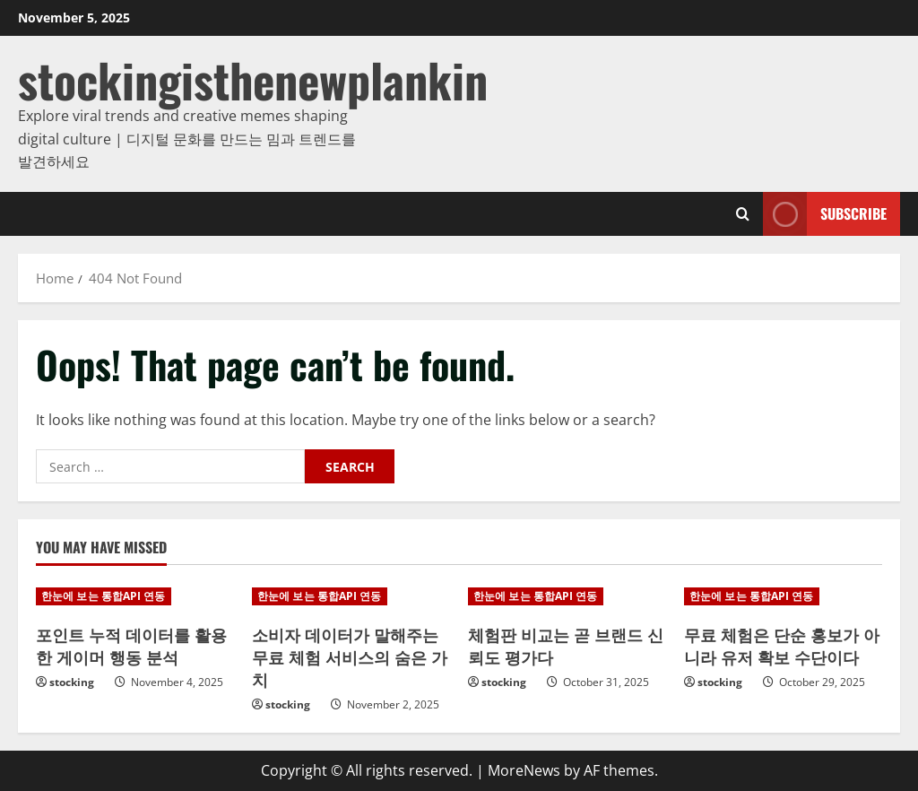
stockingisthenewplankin (253, 79)
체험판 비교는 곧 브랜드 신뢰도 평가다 (565, 645)
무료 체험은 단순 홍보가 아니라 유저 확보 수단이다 (781, 645)
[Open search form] (742, 213)
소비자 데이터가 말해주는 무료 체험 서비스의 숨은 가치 (349, 656)
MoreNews (524, 770)
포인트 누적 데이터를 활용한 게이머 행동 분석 (131, 645)
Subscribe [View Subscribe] (825, 214)
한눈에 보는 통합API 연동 (103, 596)
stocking (71, 682)
